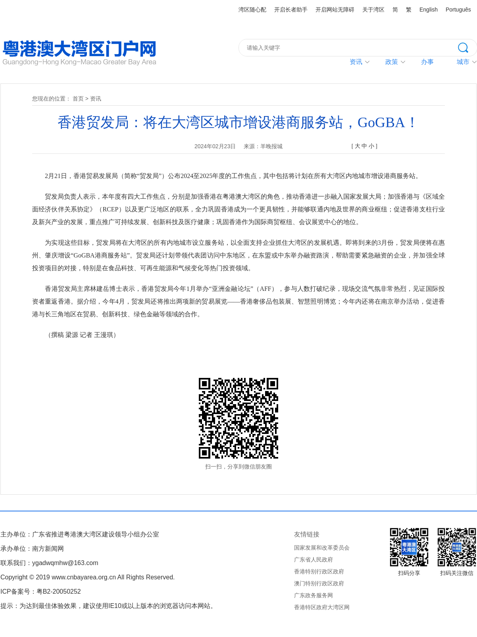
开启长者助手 (291, 9)
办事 (427, 61)
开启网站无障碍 (334, 9)
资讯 (356, 61)
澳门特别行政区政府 (319, 583)
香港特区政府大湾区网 (322, 607)
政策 (391, 61)
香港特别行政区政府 (319, 571)
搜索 (467, 46)
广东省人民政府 (313, 559)
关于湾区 (373, 9)
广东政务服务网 (313, 595)
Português (458, 9)
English (428, 9)
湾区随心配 (252, 9)
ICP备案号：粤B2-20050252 (40, 591)
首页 (78, 98)
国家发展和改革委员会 (322, 547)
